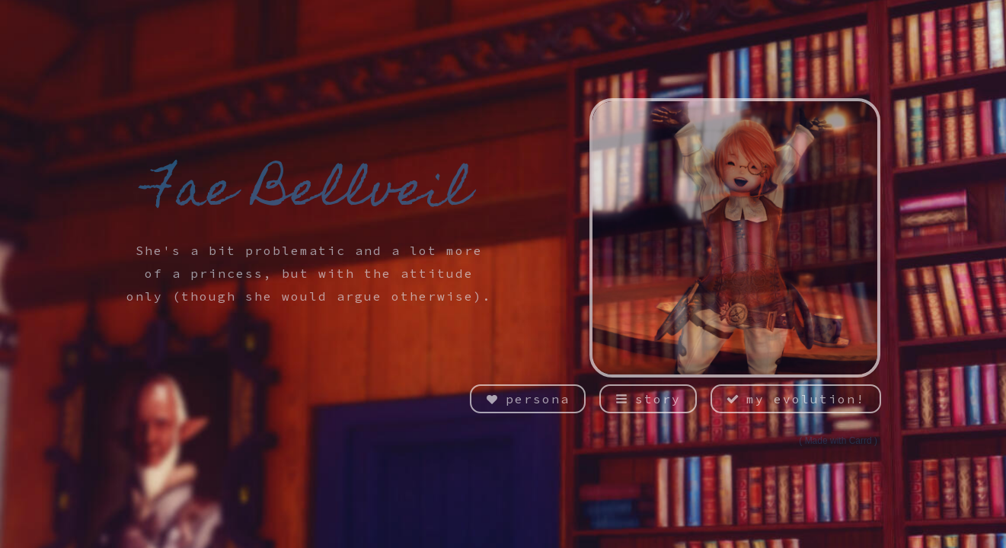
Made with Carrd (838, 440)
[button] (528, 398)
